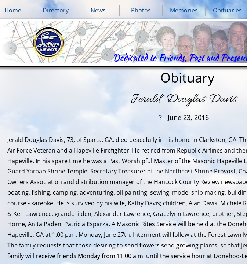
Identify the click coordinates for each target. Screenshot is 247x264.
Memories (184, 10)
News (98, 10)
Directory (56, 10)
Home (12, 10)
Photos (141, 10)
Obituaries (227, 10)
